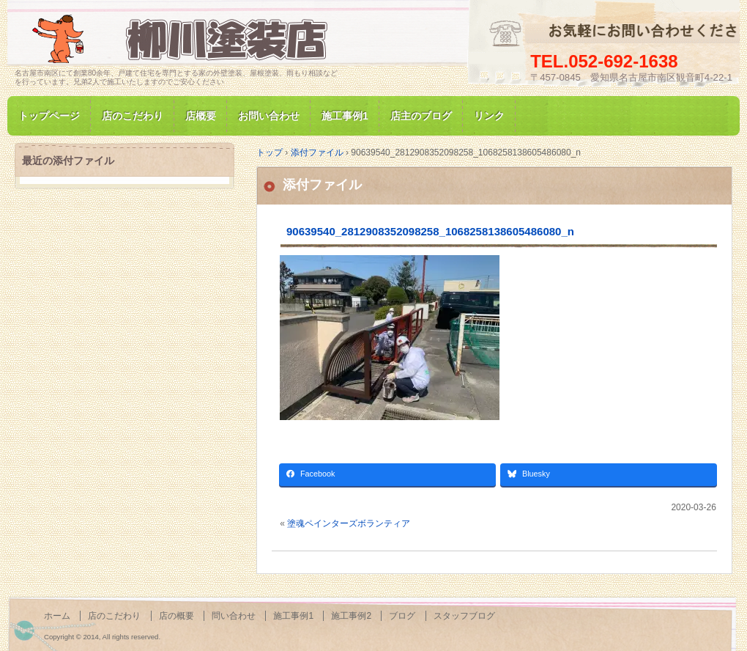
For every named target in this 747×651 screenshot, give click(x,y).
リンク (489, 116)
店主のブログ (421, 116)
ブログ (402, 616)
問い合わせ (234, 616)
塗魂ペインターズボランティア (348, 523)
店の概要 (176, 616)
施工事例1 (345, 116)
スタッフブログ (464, 616)
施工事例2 (351, 616)
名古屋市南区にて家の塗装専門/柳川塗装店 (183, 39)
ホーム (57, 616)
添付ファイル (322, 184)
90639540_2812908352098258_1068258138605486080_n (430, 231)
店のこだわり (132, 116)
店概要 (200, 116)
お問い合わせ (269, 116)
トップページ (49, 116)
